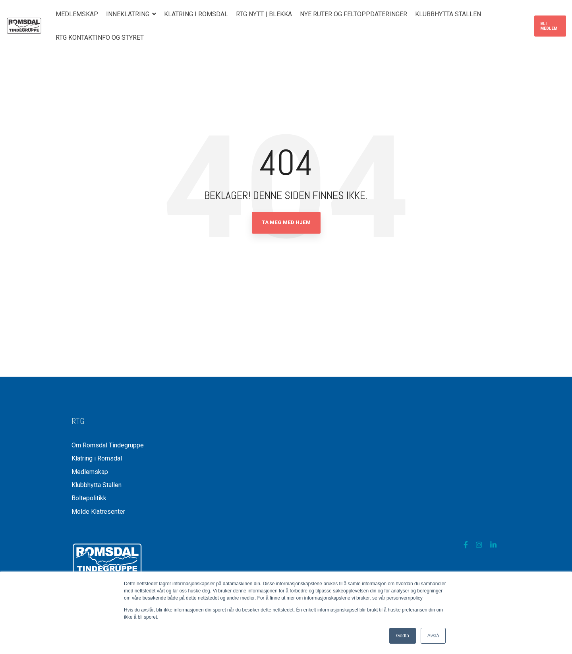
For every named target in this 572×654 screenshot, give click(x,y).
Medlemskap (77, 14)
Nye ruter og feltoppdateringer (353, 14)
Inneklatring (128, 14)
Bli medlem (548, 26)
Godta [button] (402, 636)
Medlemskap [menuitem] (90, 472)
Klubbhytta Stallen (448, 14)
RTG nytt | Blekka (264, 14)
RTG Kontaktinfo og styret (100, 37)
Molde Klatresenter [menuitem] (98, 511)
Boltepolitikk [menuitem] (89, 498)
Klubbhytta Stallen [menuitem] (97, 485)
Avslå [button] (433, 636)
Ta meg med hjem (286, 222)
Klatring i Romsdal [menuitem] (97, 458)
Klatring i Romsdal (196, 14)
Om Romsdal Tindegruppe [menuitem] (108, 445)
